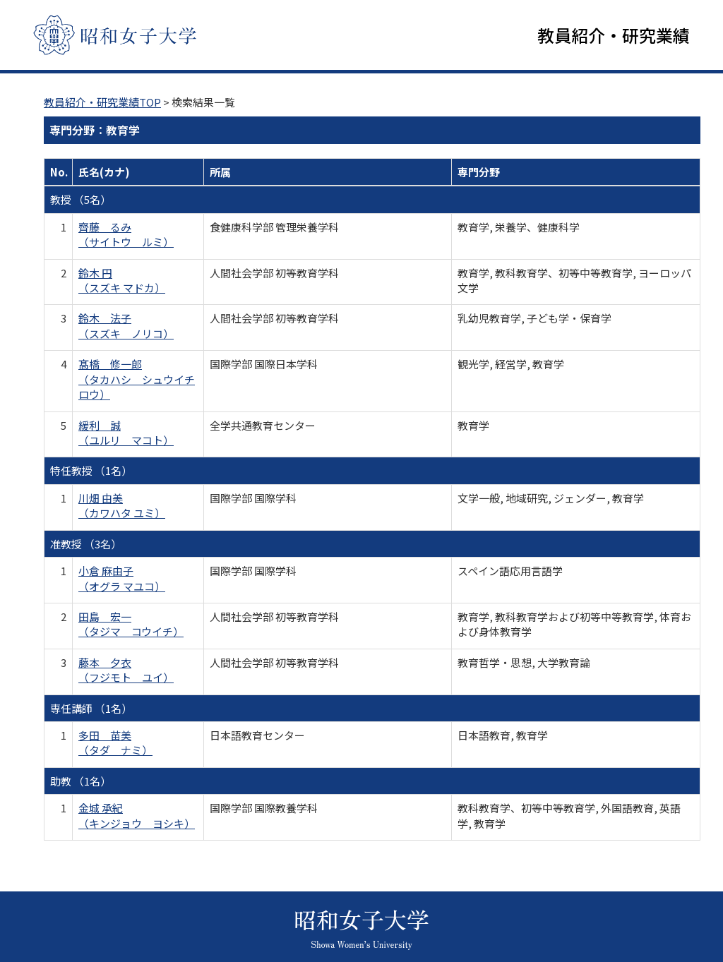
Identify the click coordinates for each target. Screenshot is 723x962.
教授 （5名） (80, 200)
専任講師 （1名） (91, 709)
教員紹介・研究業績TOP (102, 102)
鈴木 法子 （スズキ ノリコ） (126, 327)
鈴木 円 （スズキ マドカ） (121, 281)
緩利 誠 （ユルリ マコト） (126, 433)
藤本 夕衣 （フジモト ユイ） (126, 670)
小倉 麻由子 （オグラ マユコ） (121, 579)
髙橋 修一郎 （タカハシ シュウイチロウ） (136, 380)
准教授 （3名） (85, 544)
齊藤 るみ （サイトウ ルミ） (126, 235)
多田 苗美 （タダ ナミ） (115, 743)
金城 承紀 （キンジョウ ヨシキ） (136, 816)
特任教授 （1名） (91, 471)
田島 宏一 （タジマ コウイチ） (131, 624)
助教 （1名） (80, 781)
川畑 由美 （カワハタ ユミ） (121, 506)
